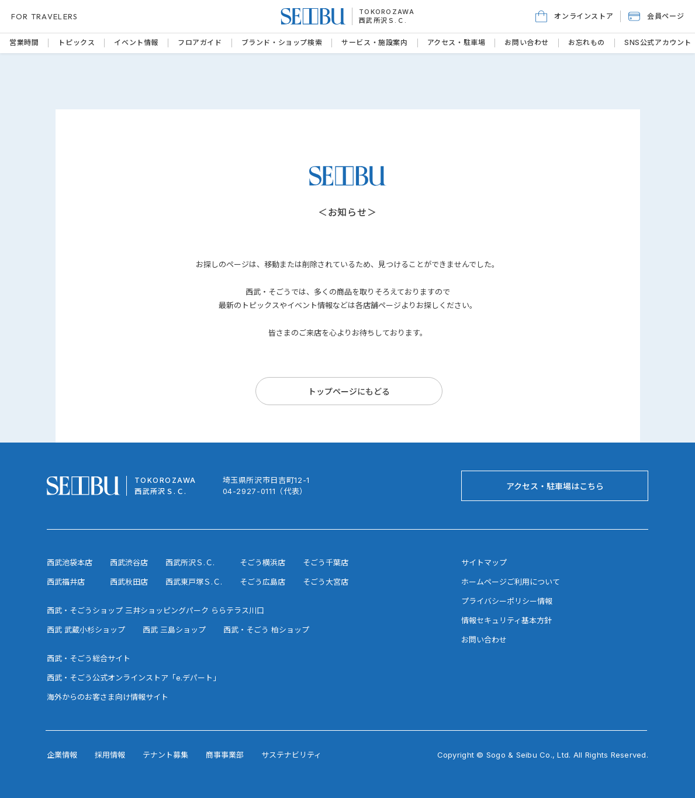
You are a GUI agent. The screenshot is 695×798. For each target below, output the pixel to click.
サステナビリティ (291, 754)
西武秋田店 (129, 581)
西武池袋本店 (69, 562)
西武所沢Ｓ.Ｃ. (383, 20)
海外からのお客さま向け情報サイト (107, 697)
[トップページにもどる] (348, 391)
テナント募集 (165, 754)
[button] (656, 16)
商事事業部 (225, 754)
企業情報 (62, 754)
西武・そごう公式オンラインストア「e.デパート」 (133, 677)
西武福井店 (66, 581)
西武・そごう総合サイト (88, 658)
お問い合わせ (484, 639)
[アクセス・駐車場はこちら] (554, 486)
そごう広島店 (262, 581)
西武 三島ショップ (174, 629)
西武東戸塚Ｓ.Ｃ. (193, 581)
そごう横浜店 (262, 562)
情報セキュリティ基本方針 (506, 620)
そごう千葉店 (325, 562)
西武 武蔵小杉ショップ (86, 629)
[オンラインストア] (574, 16)
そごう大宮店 (325, 581)
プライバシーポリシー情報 (506, 601)
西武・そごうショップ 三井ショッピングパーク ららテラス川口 (155, 610)
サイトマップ (484, 562)
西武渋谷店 (129, 562)
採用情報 (110, 754)
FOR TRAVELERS (44, 16)
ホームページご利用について (510, 581)
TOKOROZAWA (386, 12)
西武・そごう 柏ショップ (266, 629)
